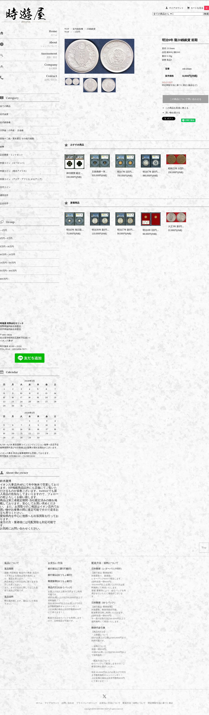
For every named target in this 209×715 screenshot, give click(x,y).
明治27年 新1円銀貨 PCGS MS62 (133, 229)
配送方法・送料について (134, 703)
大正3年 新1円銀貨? (178, 226)
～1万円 (76, 31)
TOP (66, 29)
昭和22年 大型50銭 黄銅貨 (181, 168)
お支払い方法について (109, 703)
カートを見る (200, 8)
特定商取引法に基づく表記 (160, 703)
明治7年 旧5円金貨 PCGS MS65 (133, 171)
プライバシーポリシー (86, 703)
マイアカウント (176, 8)
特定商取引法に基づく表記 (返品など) (179, 85)
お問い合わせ (67, 703)
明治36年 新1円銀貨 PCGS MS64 (108, 229)
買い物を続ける (172, 112)
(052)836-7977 (19, 349)
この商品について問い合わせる (185, 99)
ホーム (39, 703)
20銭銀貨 (91, 29)
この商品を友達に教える (176, 108)
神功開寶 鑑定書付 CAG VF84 (81, 173)
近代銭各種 (78, 29)
